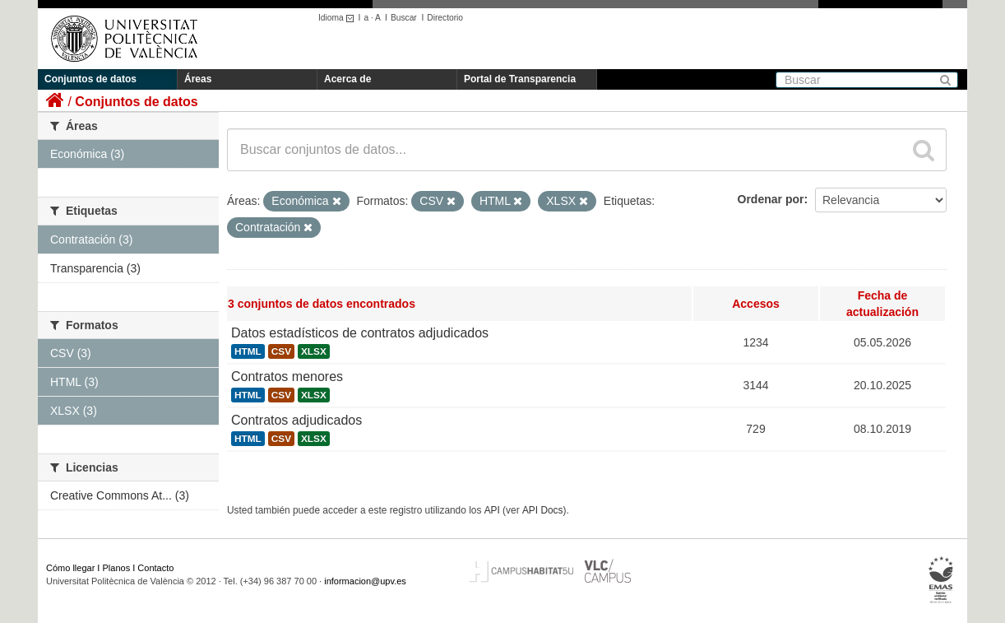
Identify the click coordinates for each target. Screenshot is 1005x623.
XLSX (314, 351)
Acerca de (347, 79)
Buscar (404, 17)
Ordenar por (771, 199)
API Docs (542, 510)
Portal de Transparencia (520, 79)
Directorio (445, 17)
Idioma (338, 17)
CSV (281, 351)
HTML (248, 351)
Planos (117, 568)
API (492, 510)
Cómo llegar (70, 568)
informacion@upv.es (365, 581)
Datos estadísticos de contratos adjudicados (360, 333)
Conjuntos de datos (90, 79)
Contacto (155, 568)
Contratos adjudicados (296, 420)
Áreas (197, 79)
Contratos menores (287, 377)
